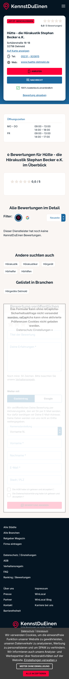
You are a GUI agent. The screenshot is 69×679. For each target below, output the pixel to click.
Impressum (41, 588)
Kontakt (7, 605)
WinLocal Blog (43, 599)
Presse (7, 593)
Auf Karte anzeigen (18, 50)
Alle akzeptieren (36, 673)
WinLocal (40, 593)
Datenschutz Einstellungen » (34, 330)
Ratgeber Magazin (14, 538)
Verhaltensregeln (13, 566)
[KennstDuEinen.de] (25, 6)
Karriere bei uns (44, 605)
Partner (7, 599)
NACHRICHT (34, 80)
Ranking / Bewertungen (16, 577)
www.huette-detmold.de (35, 61)
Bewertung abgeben (34, 95)
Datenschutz (10, 555)
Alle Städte (9, 527)
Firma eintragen (12, 543)
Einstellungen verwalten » (40, 660)
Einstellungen (28, 555)
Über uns (8, 588)
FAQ (5, 571)
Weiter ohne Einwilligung (34, 666)
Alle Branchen (11, 532)
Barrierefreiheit (12, 610)
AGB (5, 560)
